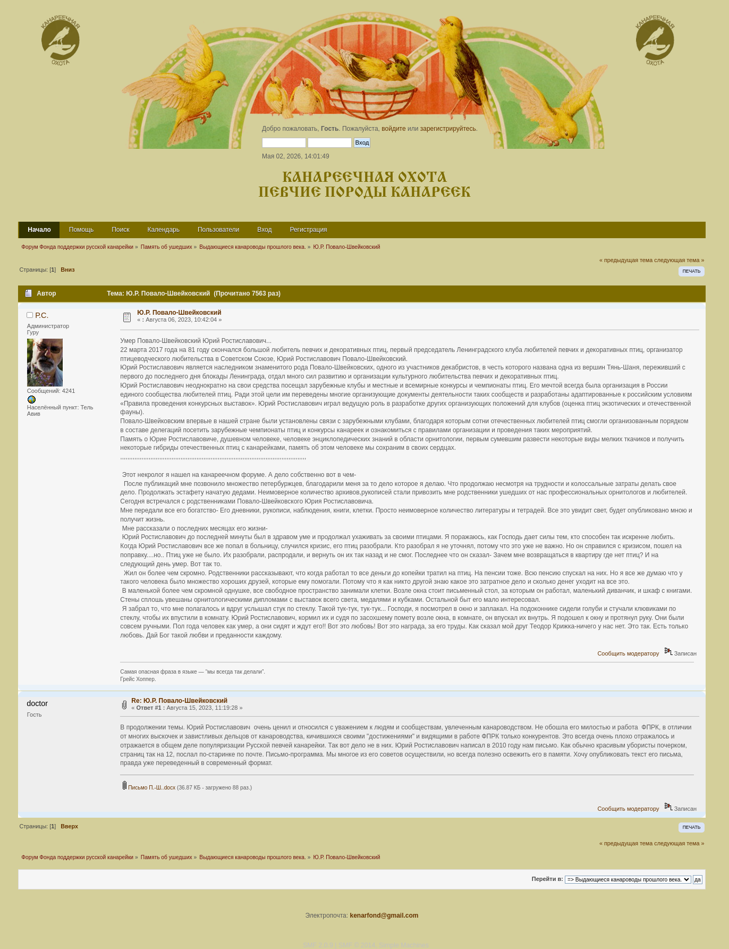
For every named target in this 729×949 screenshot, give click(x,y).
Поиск (120, 229)
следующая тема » (679, 260)
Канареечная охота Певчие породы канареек (364, 185)
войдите (393, 128)
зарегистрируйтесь (448, 128)
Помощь (81, 229)
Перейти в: (547, 879)
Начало (39, 229)
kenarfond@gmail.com (384, 915)
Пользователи (218, 229)
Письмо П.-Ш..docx (149, 788)
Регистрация (308, 229)
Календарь (163, 229)
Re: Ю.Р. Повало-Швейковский (179, 700)
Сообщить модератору (628, 653)
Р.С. (41, 315)
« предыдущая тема (625, 260)
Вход (264, 229)
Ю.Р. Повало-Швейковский (179, 312)
